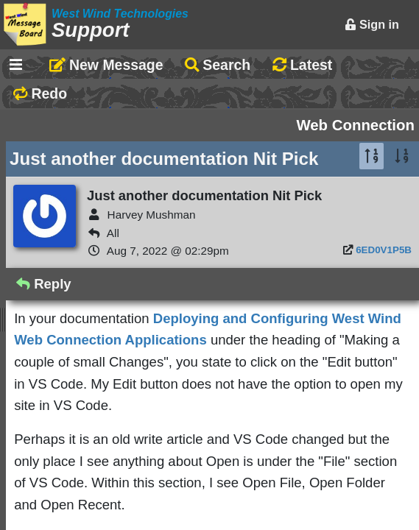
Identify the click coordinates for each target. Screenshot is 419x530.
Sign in (371, 24)
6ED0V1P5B (384, 249)
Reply (43, 284)
